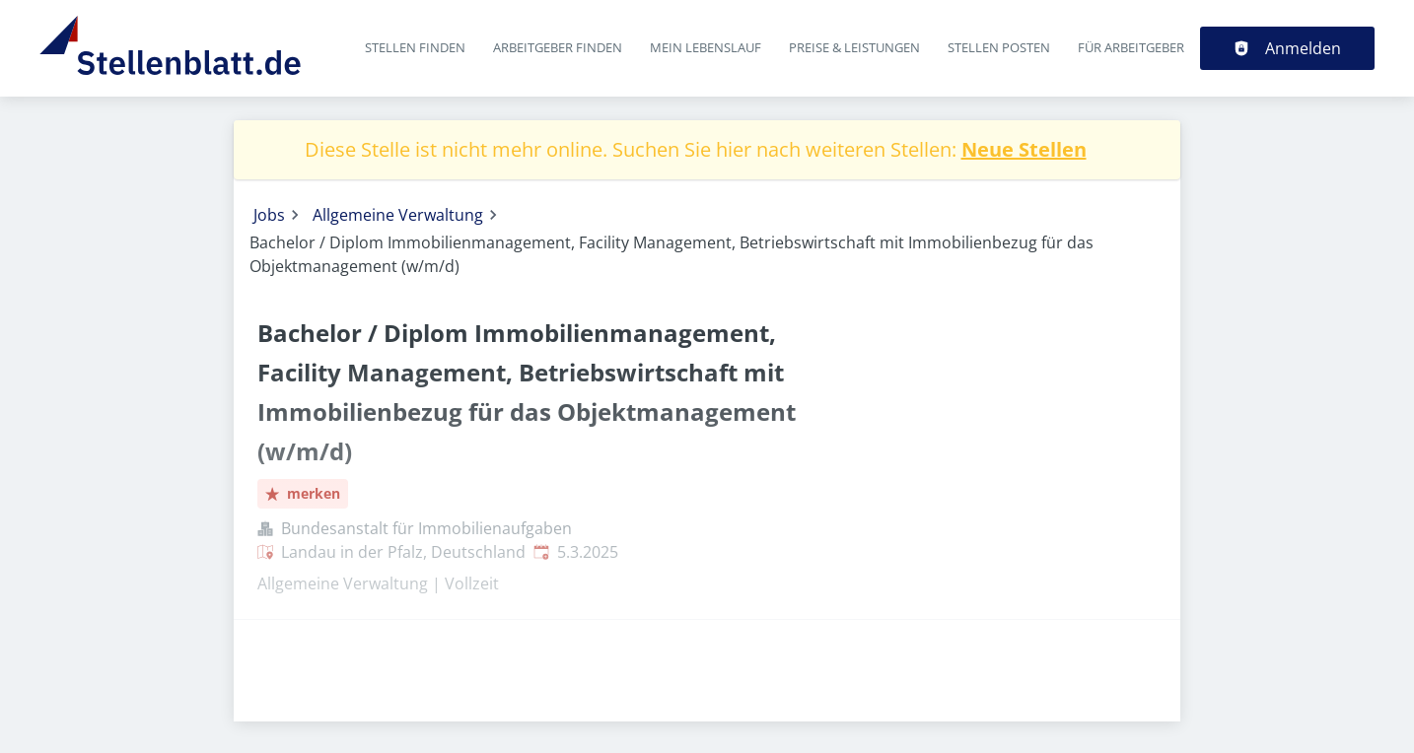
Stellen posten (999, 47)
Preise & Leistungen (854, 47)
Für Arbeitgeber (1131, 47)
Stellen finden (415, 47)
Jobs (269, 215)
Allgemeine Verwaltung (398, 215)
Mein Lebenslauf (705, 47)
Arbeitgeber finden (557, 47)
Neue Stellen (1024, 149)
